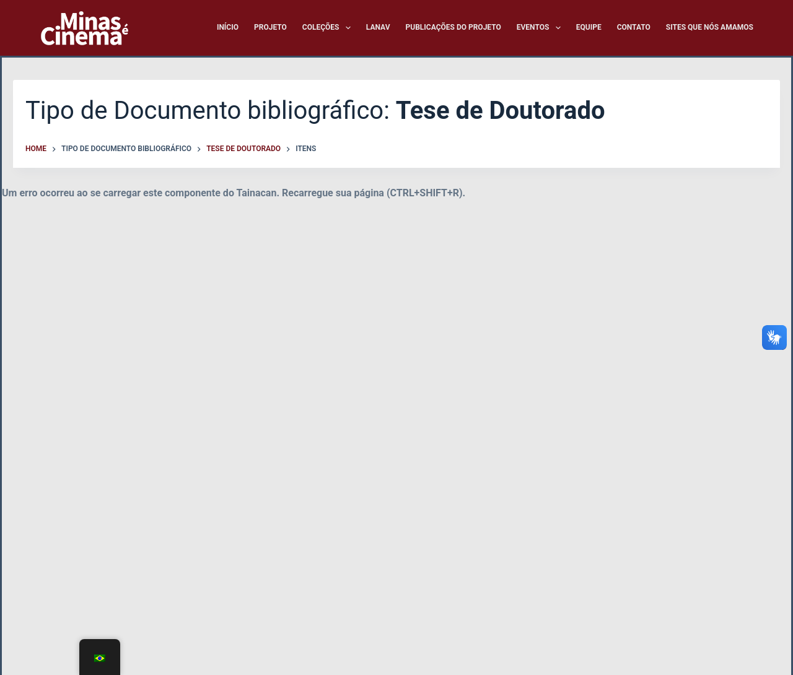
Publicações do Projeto (453, 27)
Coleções (329, 27)
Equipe (589, 27)
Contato (634, 27)
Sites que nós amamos (709, 27)
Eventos (541, 27)
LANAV (378, 27)
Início (228, 27)
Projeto (270, 27)
